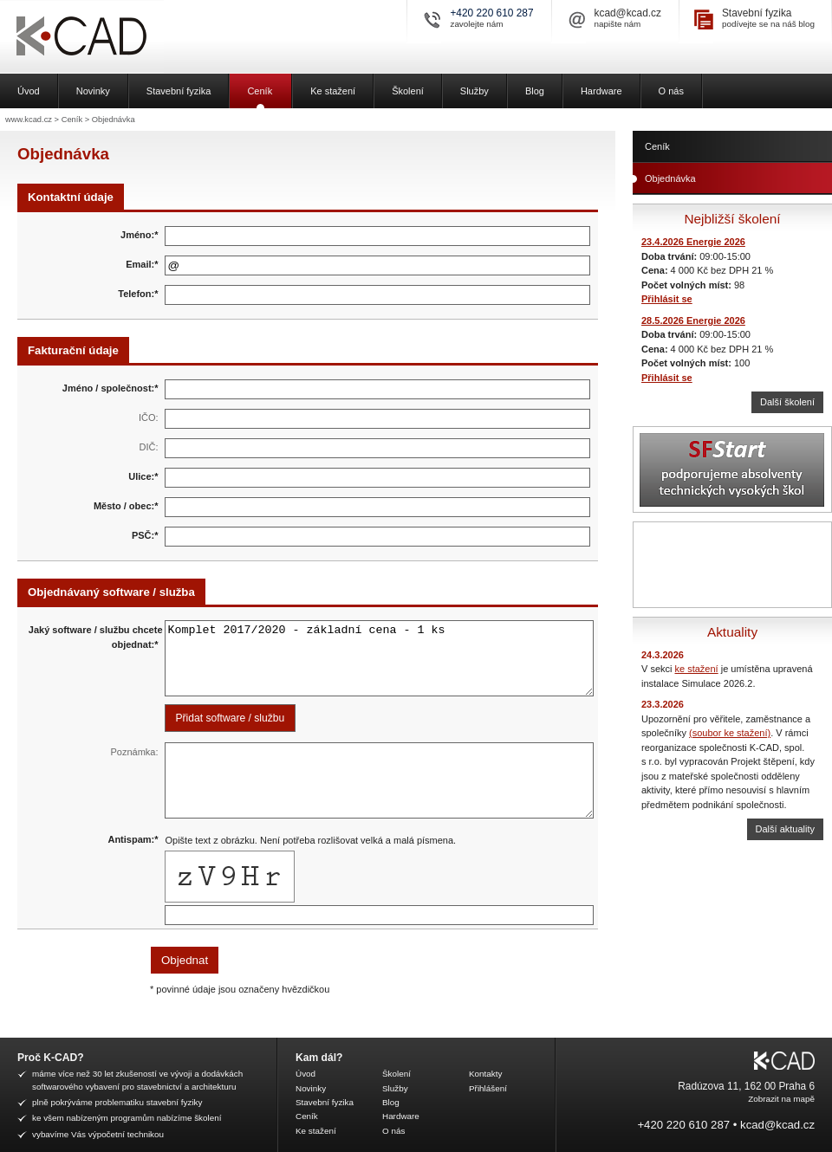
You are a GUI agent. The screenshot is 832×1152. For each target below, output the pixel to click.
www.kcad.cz (28, 119)
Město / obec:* (126, 506)
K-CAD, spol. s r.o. (143, 37)
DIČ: (149, 447)
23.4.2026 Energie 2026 (693, 241)
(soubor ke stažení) (729, 733)
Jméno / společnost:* (110, 388)
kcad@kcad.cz (628, 13)
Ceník (72, 119)
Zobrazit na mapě (781, 1098)
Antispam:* (132, 839)
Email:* (142, 264)
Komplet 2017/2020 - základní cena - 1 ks (380, 658)
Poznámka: (134, 752)
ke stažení (696, 668)
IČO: (149, 417)
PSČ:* (145, 535)
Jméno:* (139, 235)
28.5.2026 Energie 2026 (693, 320)
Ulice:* (143, 476)
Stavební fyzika (757, 13)
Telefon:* (138, 293)
